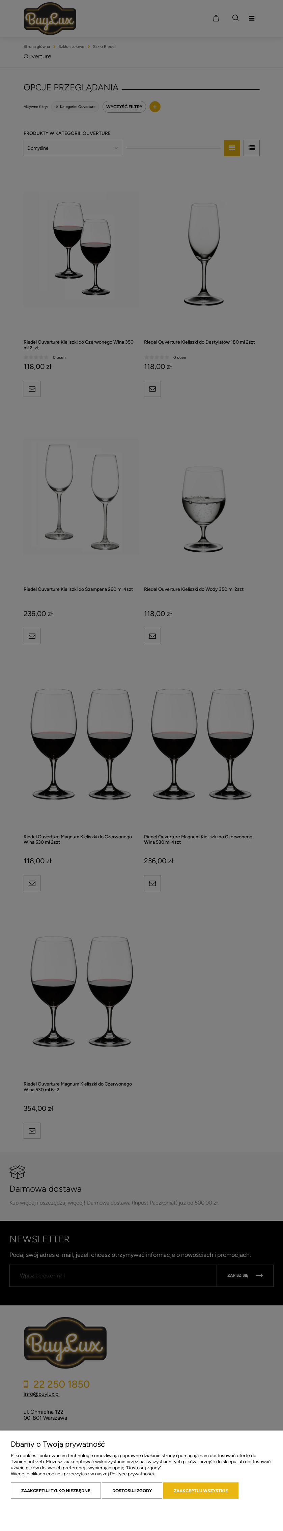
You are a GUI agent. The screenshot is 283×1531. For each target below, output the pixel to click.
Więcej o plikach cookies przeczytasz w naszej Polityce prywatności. (83, 1474)
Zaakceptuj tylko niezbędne (55, 1490)
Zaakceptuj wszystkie (201, 1490)
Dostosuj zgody (132, 1490)
